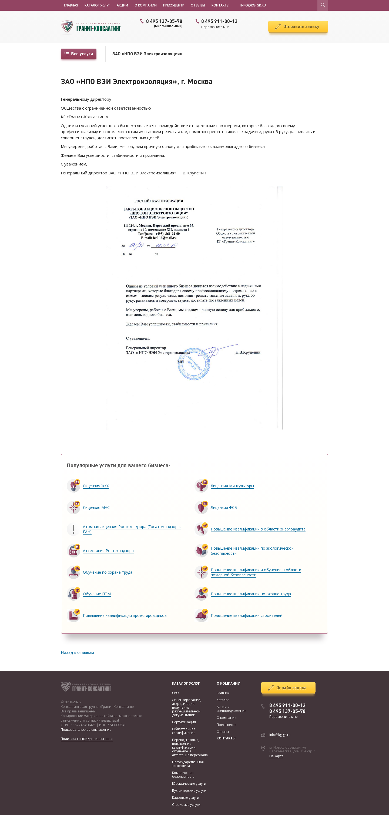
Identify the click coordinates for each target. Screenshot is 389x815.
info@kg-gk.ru (279, 734)
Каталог (223, 700)
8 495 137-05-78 (160, 23)
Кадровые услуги (185, 797)
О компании (146, 5)
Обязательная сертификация (183, 731)
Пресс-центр (173, 5)
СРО (175, 693)
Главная (71, 5)
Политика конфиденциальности (87, 738)
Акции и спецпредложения (231, 709)
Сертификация (184, 722)
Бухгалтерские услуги (189, 790)
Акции (122, 5)
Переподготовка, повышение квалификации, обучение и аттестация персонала (190, 747)
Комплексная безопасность (183, 774)
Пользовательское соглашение (86, 729)
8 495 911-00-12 (287, 705)
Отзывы (198, 5)
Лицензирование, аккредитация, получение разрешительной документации (186, 707)
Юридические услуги (189, 783)
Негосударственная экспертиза (188, 764)
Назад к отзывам (77, 652)
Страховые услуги (186, 804)
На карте (276, 756)
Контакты (220, 5)
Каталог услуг (97, 5)
